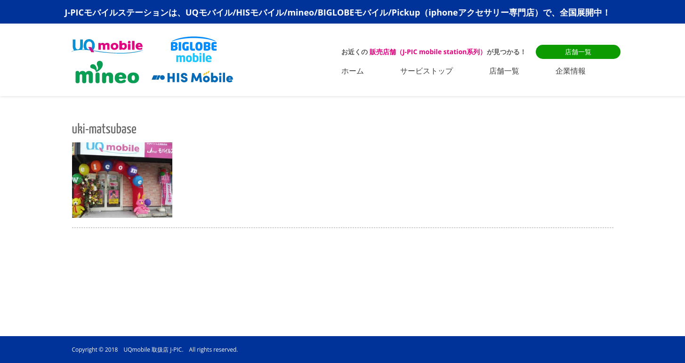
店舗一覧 (578, 51)
